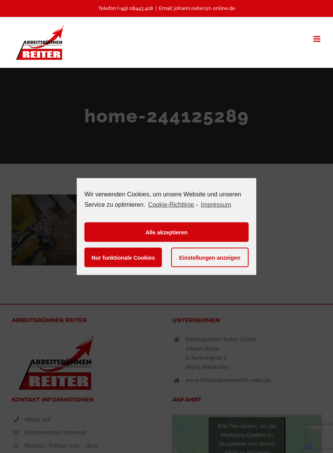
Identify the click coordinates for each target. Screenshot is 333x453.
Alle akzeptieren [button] (166, 232)
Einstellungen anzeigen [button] (210, 257)
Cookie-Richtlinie (171, 204)
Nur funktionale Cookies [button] (123, 257)
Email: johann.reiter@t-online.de (197, 8)
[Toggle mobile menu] (317, 39)
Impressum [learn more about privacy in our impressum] (216, 204)
